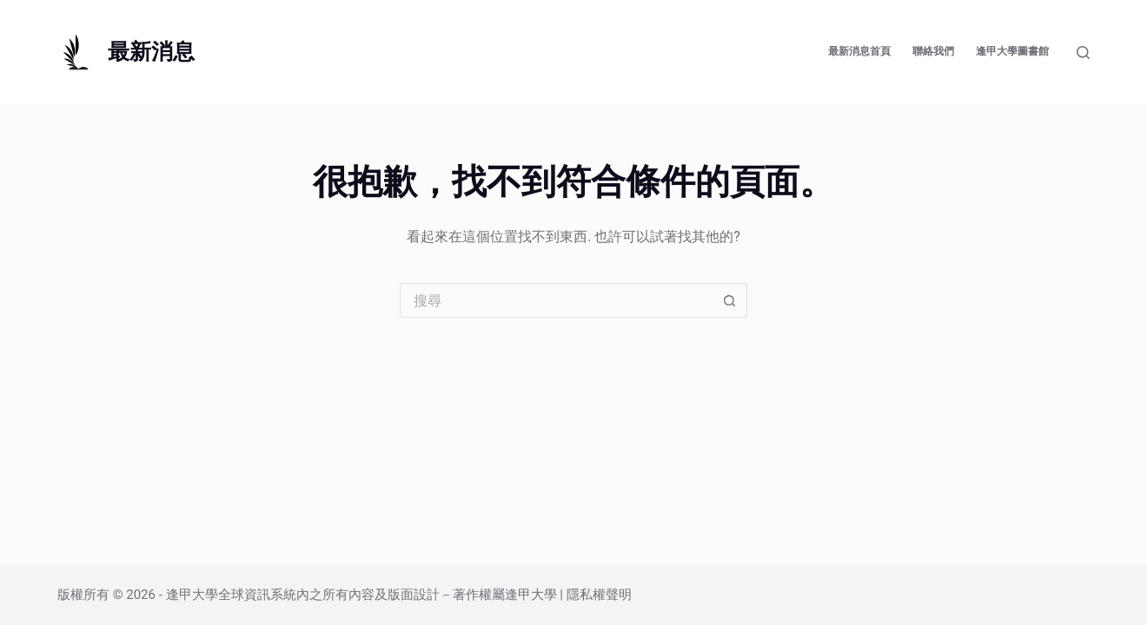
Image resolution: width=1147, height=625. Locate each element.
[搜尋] (1083, 52)
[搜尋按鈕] (730, 300)
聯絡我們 (933, 51)
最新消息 (151, 51)
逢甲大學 (192, 594)
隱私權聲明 (599, 594)
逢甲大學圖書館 (1012, 51)
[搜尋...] (556, 300)
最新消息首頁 (859, 51)
